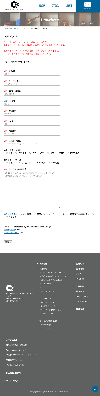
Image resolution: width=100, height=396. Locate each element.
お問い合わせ (12, 340)
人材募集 (68, 5)
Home (4, 28)
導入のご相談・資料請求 (17, 345)
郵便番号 (32, 112)
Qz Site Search (45, 283)
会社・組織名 (32, 92)
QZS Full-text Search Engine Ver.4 (52, 272)
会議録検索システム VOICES (51, 280)
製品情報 (43, 268)
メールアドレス (32, 82)
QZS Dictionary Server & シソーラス (54, 276)
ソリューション (46, 298)
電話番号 (32, 132)
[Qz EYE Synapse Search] (95, 388)
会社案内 (55, 5)
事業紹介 (42, 5)
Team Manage (45, 324)
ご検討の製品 (21, 142)
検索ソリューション (48, 302)
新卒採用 (80, 291)
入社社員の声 (82, 301)
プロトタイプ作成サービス (50, 310)
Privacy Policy (10, 229)
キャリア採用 (82, 296)
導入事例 (80, 278)
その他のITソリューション (50, 313)
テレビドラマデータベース (50, 328)
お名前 (32, 72)
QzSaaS (43, 287)
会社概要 (80, 268)
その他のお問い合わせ (16, 365)
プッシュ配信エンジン (48, 291)
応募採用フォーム (14, 360)
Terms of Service (11, 232)
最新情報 (80, 309)
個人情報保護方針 (14, 372)
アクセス (80, 273)
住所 (32, 122)
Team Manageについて (16, 350)
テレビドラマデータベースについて (21, 355)
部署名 (32, 102)
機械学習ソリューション (49, 306)
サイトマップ (12, 380)
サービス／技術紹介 (48, 320)
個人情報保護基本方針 (13, 214)
